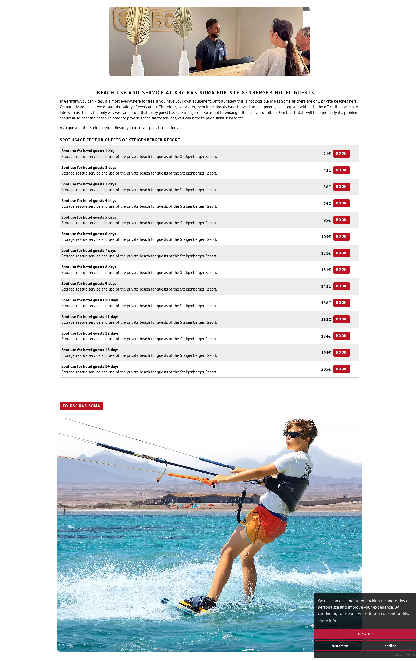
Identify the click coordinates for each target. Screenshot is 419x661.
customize (340, 645)
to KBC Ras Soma (81, 405)
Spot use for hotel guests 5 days (88, 217)
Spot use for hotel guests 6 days (88, 233)
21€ (327, 153)
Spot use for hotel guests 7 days (88, 250)
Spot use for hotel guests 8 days (88, 266)
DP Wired (408, 655)
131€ (326, 269)
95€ (327, 220)
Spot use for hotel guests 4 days (88, 200)
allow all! (365, 633)
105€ (326, 236)
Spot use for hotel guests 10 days (89, 300)
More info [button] (327, 620)
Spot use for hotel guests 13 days (89, 349)
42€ (327, 170)
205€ (326, 369)
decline (390, 645)
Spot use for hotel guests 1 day (87, 150)
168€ (326, 319)
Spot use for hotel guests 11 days (89, 316)
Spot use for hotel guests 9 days (88, 283)
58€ (327, 187)
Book (341, 153)
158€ (326, 303)
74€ (327, 203)
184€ (326, 336)
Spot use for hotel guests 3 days (88, 184)
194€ (326, 352)
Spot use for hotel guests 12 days (89, 333)
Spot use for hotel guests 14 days (89, 366)
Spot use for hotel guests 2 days (88, 167)
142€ (326, 286)
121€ (326, 253)
